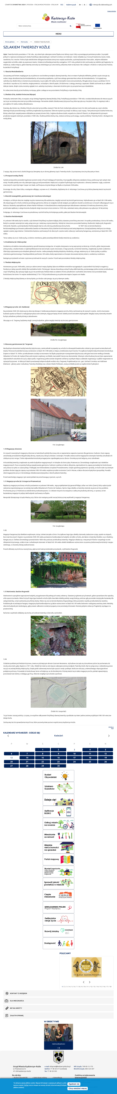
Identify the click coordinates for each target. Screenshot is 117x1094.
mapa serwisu (111, 11)
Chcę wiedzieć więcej (78, 1089)
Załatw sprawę (16, 1015)
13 (94, 986)
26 (105, 762)
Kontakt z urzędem (18, 993)
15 (43, 758)
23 (58, 762)
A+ (80, 4)
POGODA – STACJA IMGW (35, 4)
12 (105, 754)
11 (90, 754)
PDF (112, 728)
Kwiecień (58, 735)
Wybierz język (71, 5)
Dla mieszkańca (17, 1001)
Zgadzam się (74, 1084)
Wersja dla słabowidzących (102, 5)
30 (58, 766)
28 (27, 766)
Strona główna (9, 42)
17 (74, 758)
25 (90, 762)
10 (74, 754)
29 (43, 766)
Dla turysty (24, 42)
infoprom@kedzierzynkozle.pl (60, 1066)
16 (58, 758)
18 (90, 758)
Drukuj (111, 727)
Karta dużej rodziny (40, 1077)
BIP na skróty (16, 1008)
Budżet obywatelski (20, 1077)
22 (43, 762)
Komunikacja (57, 1077)
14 (27, 758)
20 (11, 762)
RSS (62, 5)
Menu (58, 34)
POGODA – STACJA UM (51, 4)
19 (105, 758)
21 (27, 762)
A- (85, 4)
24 (74, 762)
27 (11, 766)
